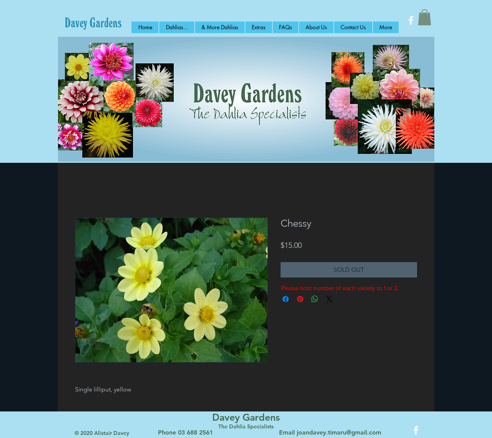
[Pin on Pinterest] (300, 299)
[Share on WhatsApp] (314, 299)
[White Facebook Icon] (411, 20)
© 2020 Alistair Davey (102, 433)
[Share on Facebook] (285, 299)
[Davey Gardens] (93, 22)
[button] (424, 17)
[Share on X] (329, 299)
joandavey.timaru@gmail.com (339, 432)
